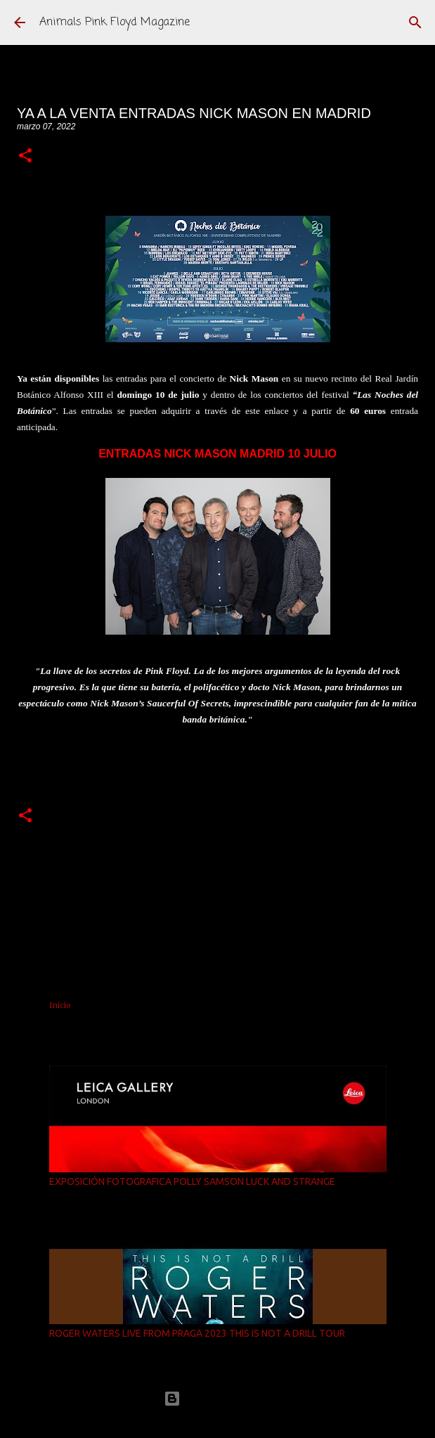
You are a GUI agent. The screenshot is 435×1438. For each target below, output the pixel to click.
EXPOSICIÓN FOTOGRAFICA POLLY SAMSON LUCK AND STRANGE (192, 1181)
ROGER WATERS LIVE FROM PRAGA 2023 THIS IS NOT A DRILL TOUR (197, 1333)
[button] (25, 156)
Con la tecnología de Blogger (218, 1398)
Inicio (60, 1005)
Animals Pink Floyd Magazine (114, 22)
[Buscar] (415, 22)
